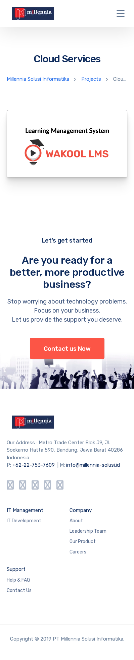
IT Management (25, 510)
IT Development (24, 521)
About (76, 521)
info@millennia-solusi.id (93, 465)
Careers (78, 552)
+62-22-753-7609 (33, 465)
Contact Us (19, 590)
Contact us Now (67, 348)
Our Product (83, 541)
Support (16, 569)
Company (81, 510)
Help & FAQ (18, 580)
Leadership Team (88, 531)
